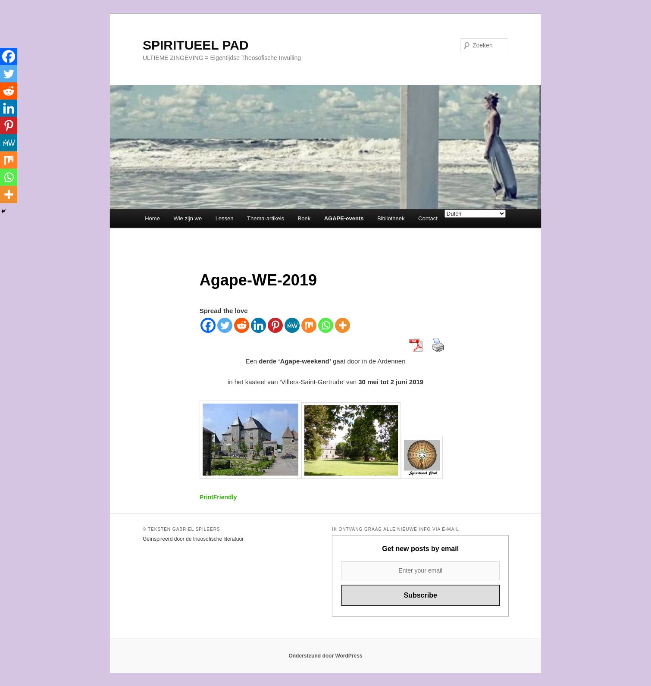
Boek (304, 218)
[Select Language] (475, 214)
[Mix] (308, 325)
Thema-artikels (265, 218)
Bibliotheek (391, 218)
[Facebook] (208, 325)
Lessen (225, 218)
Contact (428, 218)
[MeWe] (292, 325)
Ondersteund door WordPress (325, 656)
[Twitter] (224, 325)
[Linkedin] (258, 325)
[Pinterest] (275, 325)
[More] (342, 325)
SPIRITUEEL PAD (196, 45)
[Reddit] (241, 325)
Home (152, 218)
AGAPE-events (344, 218)
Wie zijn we (187, 218)
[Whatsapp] (325, 325)
